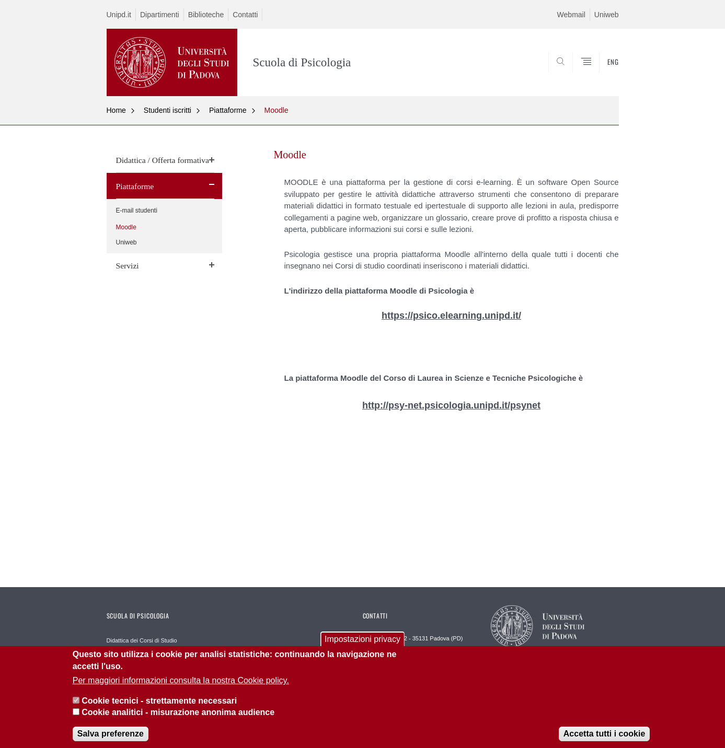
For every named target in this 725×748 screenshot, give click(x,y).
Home (116, 110)
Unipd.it (119, 14)
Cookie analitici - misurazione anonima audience (178, 720)
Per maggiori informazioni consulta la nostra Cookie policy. (181, 688)
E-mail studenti (136, 210)
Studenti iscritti (167, 110)
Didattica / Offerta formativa (163, 160)
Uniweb (606, 14)
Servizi (127, 265)
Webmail (571, 14)
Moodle (276, 110)
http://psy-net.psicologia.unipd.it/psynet (451, 405)
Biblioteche (206, 14)
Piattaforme (228, 110)
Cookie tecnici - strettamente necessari (159, 708)
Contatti (245, 14)
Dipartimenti (159, 14)
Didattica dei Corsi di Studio (142, 640)
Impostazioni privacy (362, 646)
